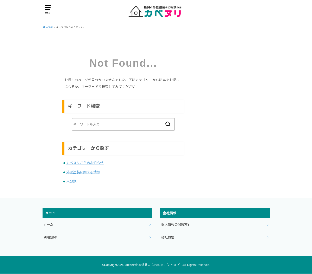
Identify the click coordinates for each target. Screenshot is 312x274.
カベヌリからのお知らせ (85, 163)
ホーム (48, 225)
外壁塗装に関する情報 (83, 172)
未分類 (71, 181)
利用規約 (50, 238)
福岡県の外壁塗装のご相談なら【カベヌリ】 (153, 265)
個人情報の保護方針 (176, 225)
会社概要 (167, 238)
